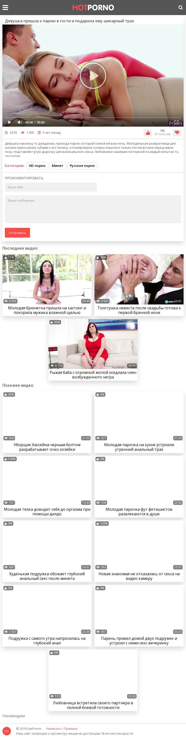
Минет (57, 165)
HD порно (37, 165)
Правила (71, 729)
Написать (53, 729)
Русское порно (82, 165)
